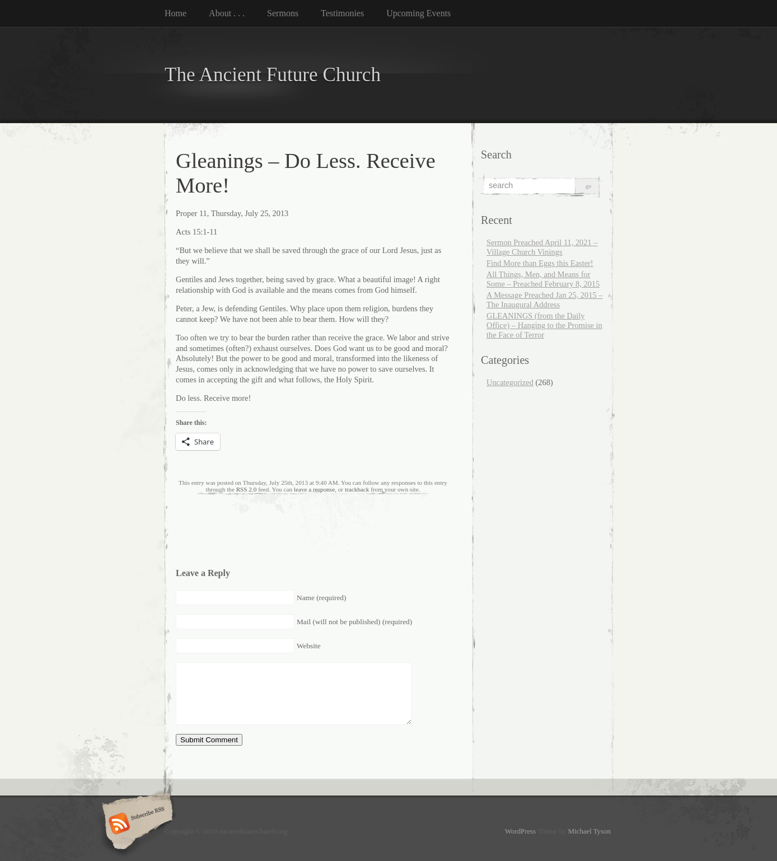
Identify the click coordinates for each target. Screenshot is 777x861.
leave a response (314, 489)
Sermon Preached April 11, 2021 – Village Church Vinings (542, 247)
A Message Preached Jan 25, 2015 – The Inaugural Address (544, 300)
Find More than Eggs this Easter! (539, 263)
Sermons (282, 13)
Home (175, 13)
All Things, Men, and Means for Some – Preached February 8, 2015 (543, 279)
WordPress (520, 831)
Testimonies (342, 13)
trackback (357, 489)
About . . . (227, 13)
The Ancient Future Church (273, 75)
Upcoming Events (418, 13)
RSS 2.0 (246, 489)
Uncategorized (509, 382)
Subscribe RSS (135, 824)
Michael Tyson (589, 831)
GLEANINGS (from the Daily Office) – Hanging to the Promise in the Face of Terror (544, 325)
